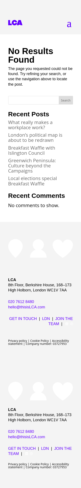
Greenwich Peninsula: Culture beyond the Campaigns (32, 165)
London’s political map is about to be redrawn (35, 137)
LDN (46, 319)
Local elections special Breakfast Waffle (32, 180)
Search (65, 100)
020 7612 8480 (21, 302)
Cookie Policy (39, 341)
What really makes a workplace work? (30, 124)
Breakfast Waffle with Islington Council (31, 150)
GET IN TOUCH (23, 319)
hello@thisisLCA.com (26, 307)
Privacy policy (17, 341)
